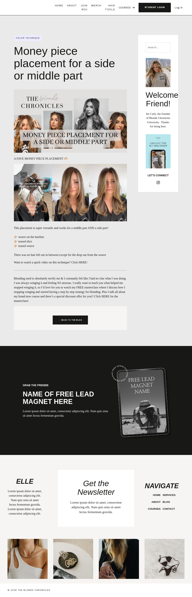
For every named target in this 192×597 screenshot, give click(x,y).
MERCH (96, 5)
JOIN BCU (84, 7)
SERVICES (169, 494)
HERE (82, 262)
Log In (179, 7)
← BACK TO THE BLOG (70, 320)
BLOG (166, 502)
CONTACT (169, 508)
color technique (28, 38)
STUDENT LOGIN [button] (155, 7)
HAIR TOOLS (110, 7)
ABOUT (72, 5)
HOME (59, 5)
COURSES (127, 7)
